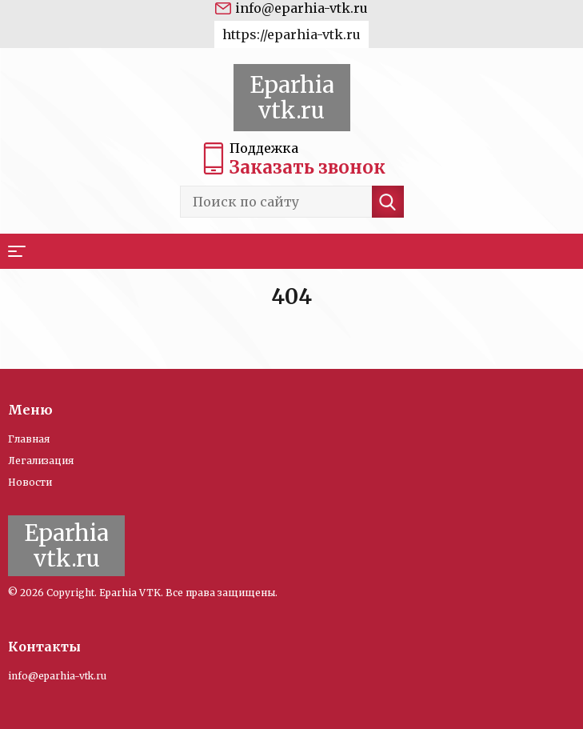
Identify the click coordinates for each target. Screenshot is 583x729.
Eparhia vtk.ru (292, 97)
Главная (29, 439)
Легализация (41, 461)
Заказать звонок (307, 167)
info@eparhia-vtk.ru (301, 8)
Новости (30, 482)
